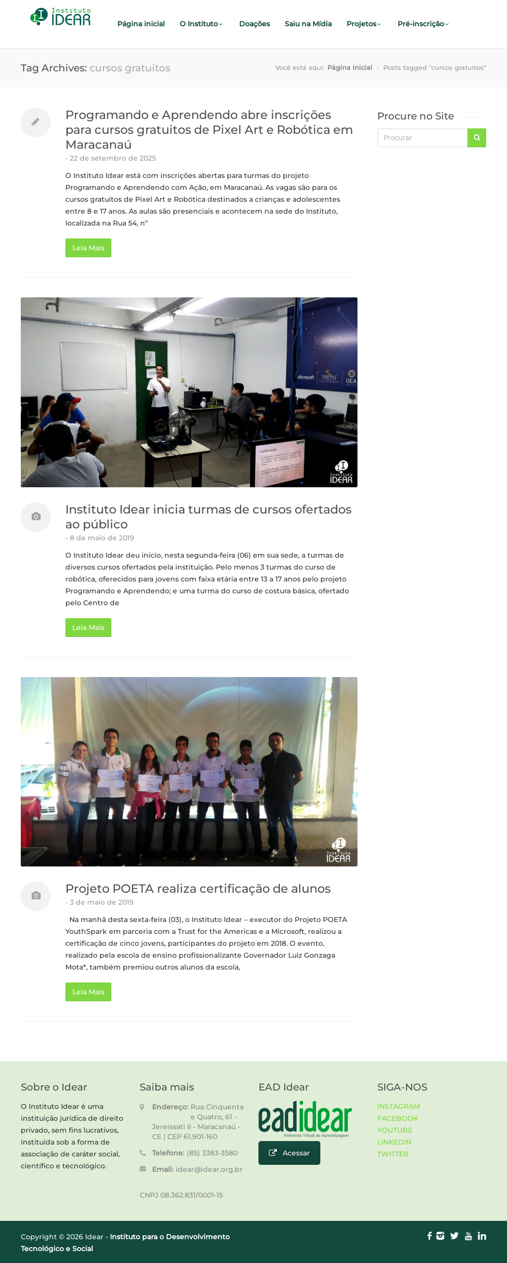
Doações (254, 23)
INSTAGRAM (398, 1106)
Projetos (365, 23)
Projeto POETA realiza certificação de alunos (198, 888)
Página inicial (141, 23)
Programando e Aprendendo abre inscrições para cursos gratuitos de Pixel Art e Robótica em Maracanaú (209, 130)
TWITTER (392, 1153)
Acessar (289, 1152)
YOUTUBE (394, 1130)
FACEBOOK (397, 1118)
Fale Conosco (141, 72)
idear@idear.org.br (209, 1169)
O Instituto (202, 23)
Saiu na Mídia (308, 23)
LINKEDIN (394, 1142)
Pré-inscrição (424, 23)
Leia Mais (88, 247)
